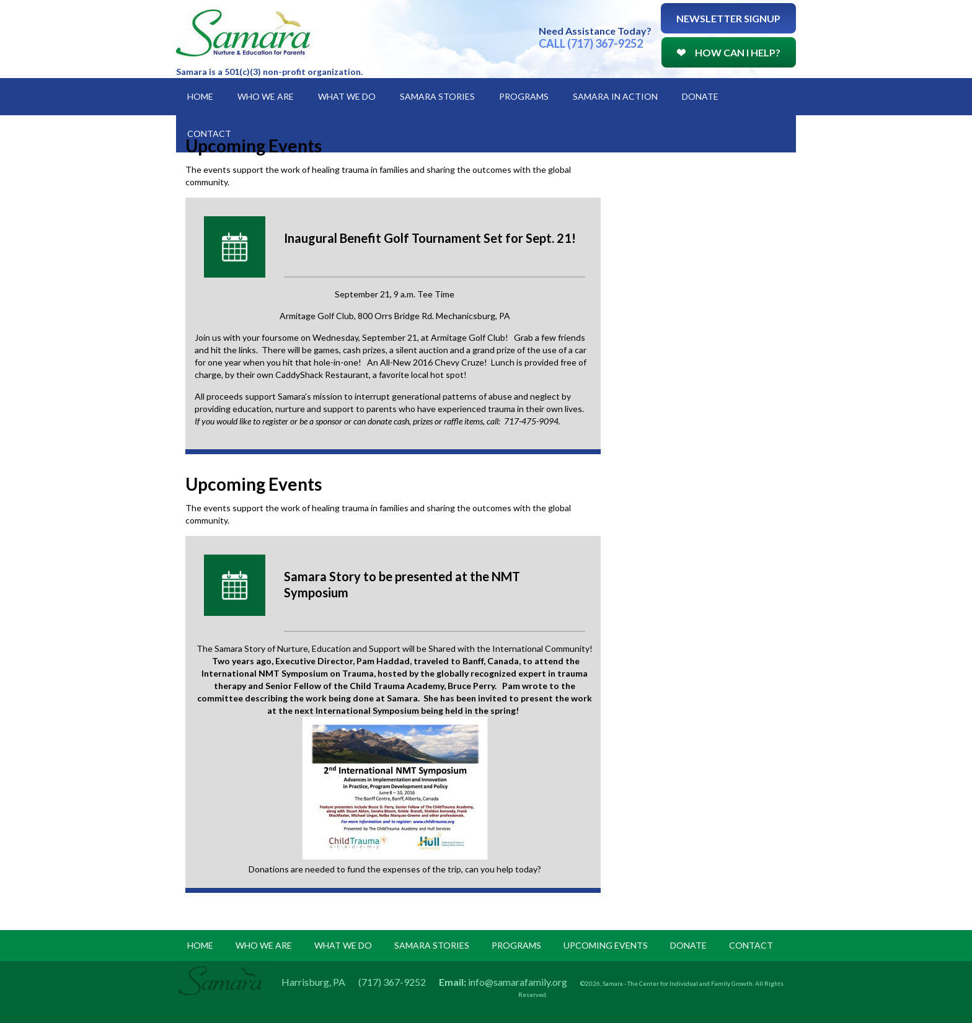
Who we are (264, 945)
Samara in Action (615, 96)
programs (516, 945)
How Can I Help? (728, 52)
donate (688, 945)
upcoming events (605, 945)
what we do (343, 945)
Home (200, 96)
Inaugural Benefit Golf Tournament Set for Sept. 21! (430, 238)
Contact (209, 133)
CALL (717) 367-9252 (591, 43)
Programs (524, 96)
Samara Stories (437, 96)
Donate (700, 96)
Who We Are (265, 96)
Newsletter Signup (728, 18)
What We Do (347, 96)
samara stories (431, 945)
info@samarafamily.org (517, 982)
